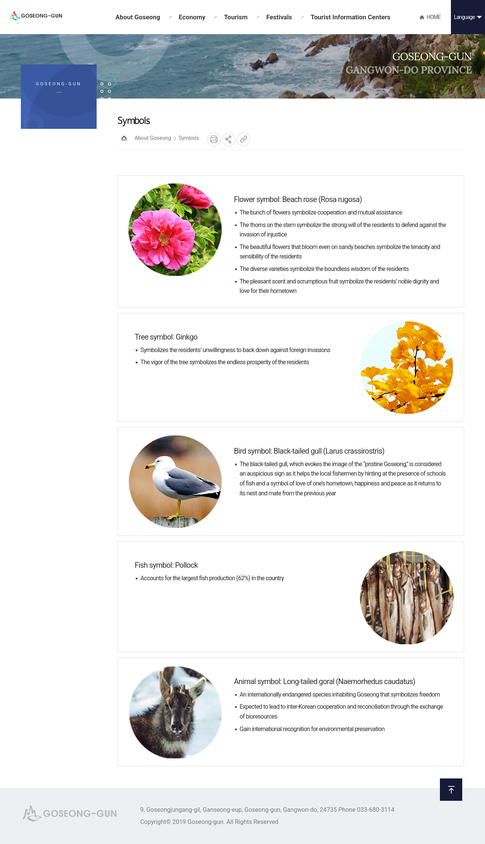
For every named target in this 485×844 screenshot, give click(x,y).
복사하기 (243, 139)
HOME (124, 138)
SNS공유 (228, 139)
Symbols (189, 138)
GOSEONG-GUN (35, 17)
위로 (451, 789)
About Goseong (153, 138)
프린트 (214, 139)
